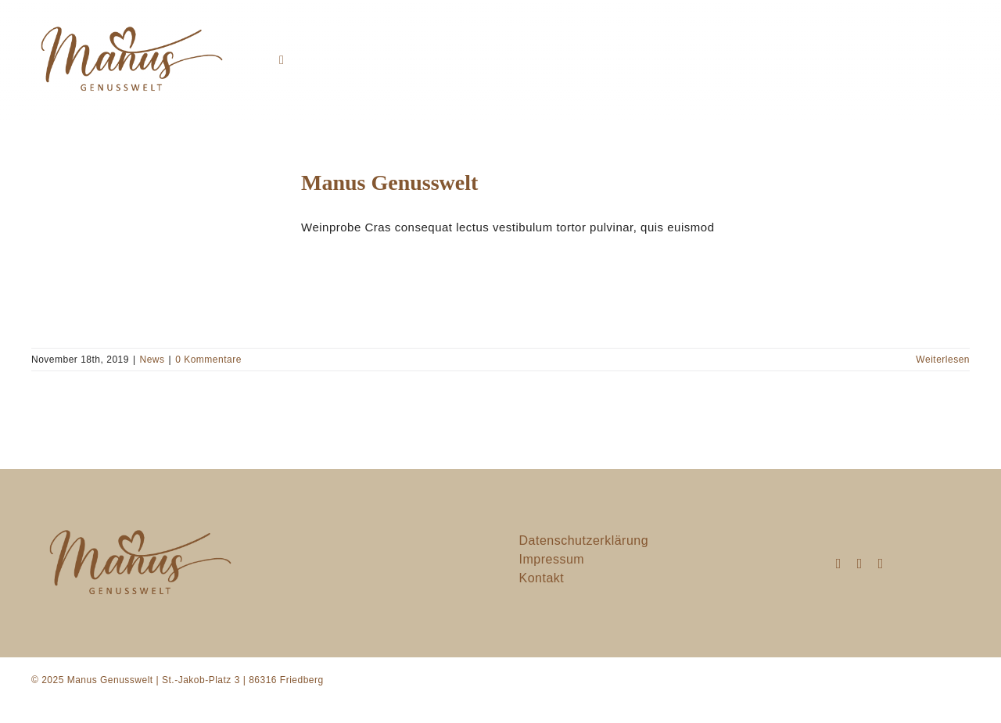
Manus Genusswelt (389, 182)
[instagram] (838, 564)
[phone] (881, 564)
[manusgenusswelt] (129, 18)
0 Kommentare (208, 359)
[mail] (860, 564)
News (152, 359)
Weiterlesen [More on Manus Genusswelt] (943, 359)
